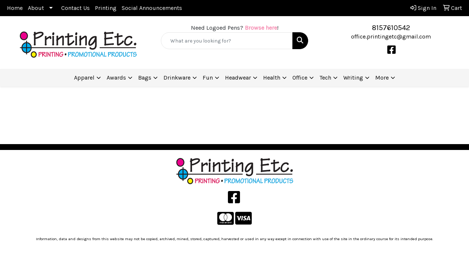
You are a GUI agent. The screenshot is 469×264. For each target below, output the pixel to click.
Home (15, 7)
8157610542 (391, 27)
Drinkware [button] (177, 77)
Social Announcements (152, 7)
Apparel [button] (84, 77)
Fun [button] (208, 77)
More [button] (382, 77)
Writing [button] (353, 77)
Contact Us (75, 7)
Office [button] (299, 77)
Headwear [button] (238, 77)
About (36, 7)
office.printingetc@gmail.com (391, 36)
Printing (106, 7)
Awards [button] (116, 77)
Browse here (261, 27)
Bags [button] (144, 77)
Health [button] (271, 77)
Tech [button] (325, 77)
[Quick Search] (227, 40)
